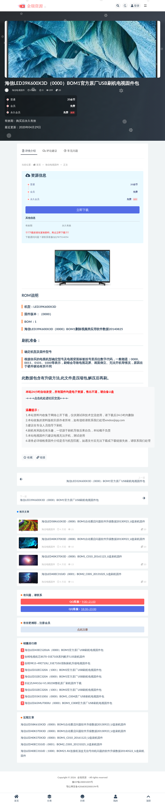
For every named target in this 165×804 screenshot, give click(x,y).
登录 (135, 5)
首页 (38, 164)
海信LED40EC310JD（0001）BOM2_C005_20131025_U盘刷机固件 (81, 574)
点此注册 (82, 629)
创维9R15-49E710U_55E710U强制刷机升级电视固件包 (57, 663)
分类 (49, 798)
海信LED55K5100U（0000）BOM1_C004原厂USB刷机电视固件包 (64, 696)
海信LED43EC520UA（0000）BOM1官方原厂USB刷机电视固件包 (64, 650)
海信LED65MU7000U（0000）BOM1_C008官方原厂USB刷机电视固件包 (68, 703)
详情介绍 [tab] (29, 150)
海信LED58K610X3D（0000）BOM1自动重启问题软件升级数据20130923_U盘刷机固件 (93, 521)
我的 (115, 798)
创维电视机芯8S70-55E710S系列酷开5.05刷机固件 (55, 656)
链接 (40, 457)
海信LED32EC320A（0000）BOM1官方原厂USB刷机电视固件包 (63, 676)
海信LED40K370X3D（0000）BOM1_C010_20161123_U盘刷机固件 (82, 556)
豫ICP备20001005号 (82, 782)
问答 (82, 798)
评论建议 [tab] (50, 150)
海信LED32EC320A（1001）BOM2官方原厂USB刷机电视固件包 (63, 669)
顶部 (148, 798)
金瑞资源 (81, 777)
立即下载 (82, 210)
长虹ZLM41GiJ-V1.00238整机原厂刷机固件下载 (53, 683)
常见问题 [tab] (71, 150)
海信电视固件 (18, 90)
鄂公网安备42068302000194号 (82, 786)
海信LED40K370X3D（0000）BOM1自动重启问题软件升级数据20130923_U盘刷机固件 (93, 539)
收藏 (28, 457)
